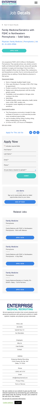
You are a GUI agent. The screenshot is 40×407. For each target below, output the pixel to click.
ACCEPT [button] (18, 402)
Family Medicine (12, 220)
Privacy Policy (20, 381)
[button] (10, 25)
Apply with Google (30, 132)
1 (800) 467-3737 (20, 371)
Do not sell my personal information (13, 398)
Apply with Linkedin (34, 132)
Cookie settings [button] (8, 402)
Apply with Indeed (38, 132)
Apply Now (20, 237)
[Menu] (36, 2)
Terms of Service (20, 384)
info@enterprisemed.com (20, 378)
